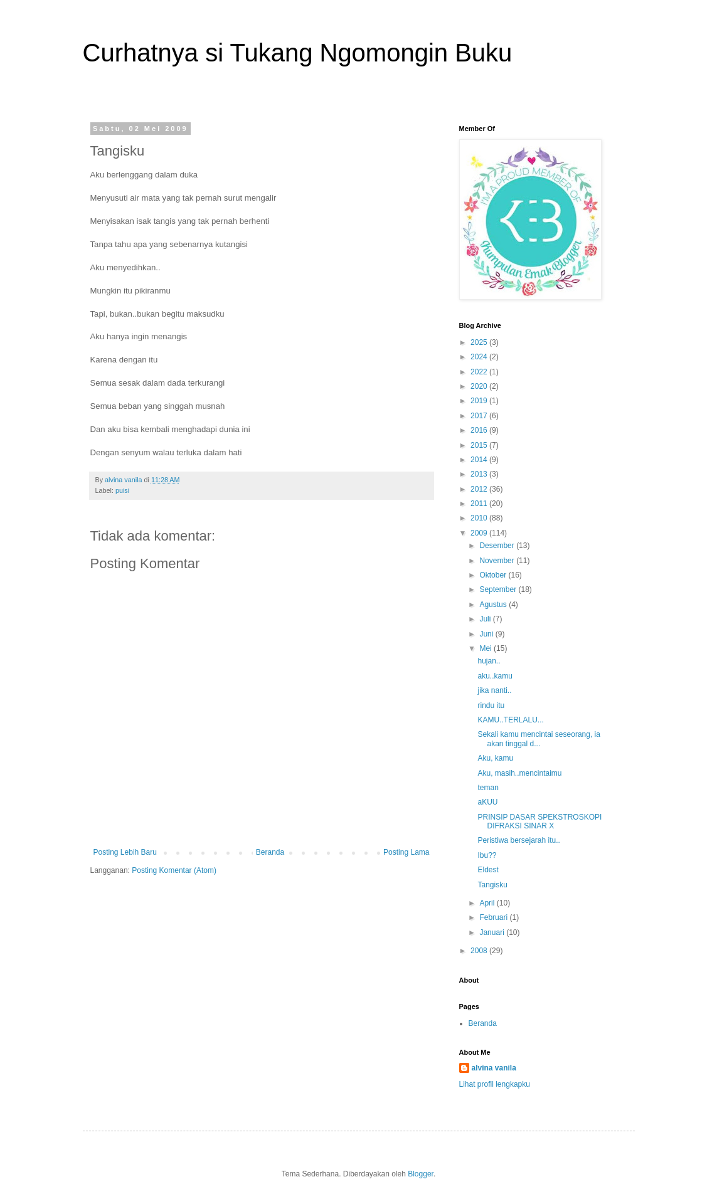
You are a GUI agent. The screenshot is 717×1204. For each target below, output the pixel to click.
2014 (479, 459)
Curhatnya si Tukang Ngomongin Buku (298, 52)
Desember (497, 545)
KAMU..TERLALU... (510, 720)
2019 (479, 400)
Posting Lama (406, 852)
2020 (479, 386)
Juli (485, 619)
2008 (479, 950)
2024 (479, 356)
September (498, 589)
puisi (122, 490)
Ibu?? (486, 855)
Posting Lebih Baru (125, 852)
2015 (479, 445)
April (487, 903)
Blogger (420, 1174)
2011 (479, 503)
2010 (479, 518)
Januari (492, 932)
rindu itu (490, 705)
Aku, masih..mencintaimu (519, 773)
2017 (479, 415)
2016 (479, 430)
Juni (487, 634)
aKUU (487, 802)
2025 (479, 342)
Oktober (493, 575)
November (497, 560)
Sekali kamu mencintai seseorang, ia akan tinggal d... (538, 738)
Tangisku (492, 884)
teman (487, 787)
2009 (479, 533)
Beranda (270, 852)
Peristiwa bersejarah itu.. (518, 840)
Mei (486, 648)
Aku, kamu (495, 758)
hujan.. (488, 661)
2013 (479, 474)
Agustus (494, 604)
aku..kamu (494, 676)
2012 (479, 489)
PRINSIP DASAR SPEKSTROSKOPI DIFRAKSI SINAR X (539, 821)
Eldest (487, 869)
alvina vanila (494, 1068)
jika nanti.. (494, 690)
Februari (494, 917)
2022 (479, 371)
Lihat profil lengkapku (494, 1084)
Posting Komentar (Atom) (174, 870)
